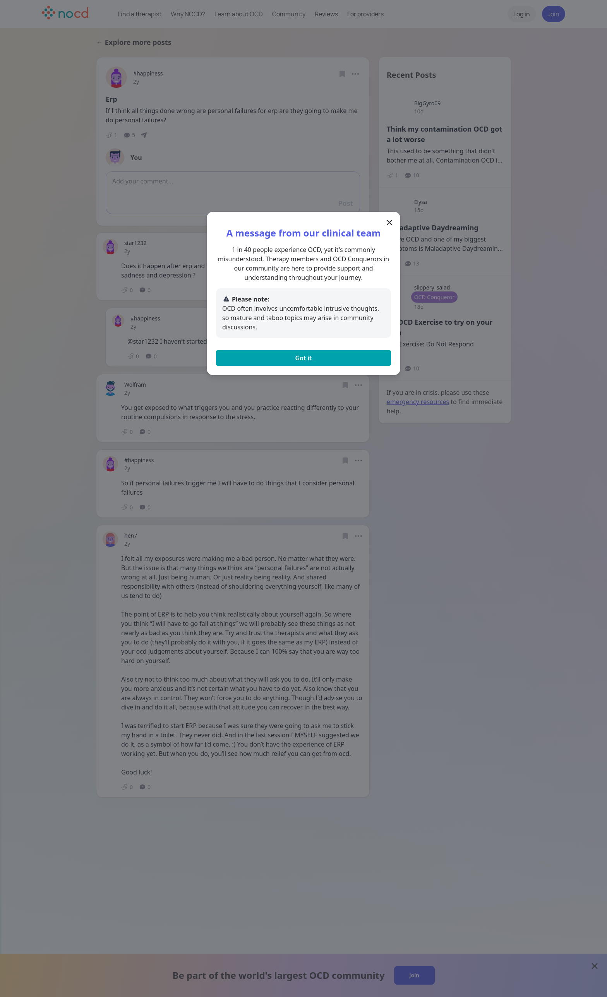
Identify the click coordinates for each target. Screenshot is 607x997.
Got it (303, 358)
